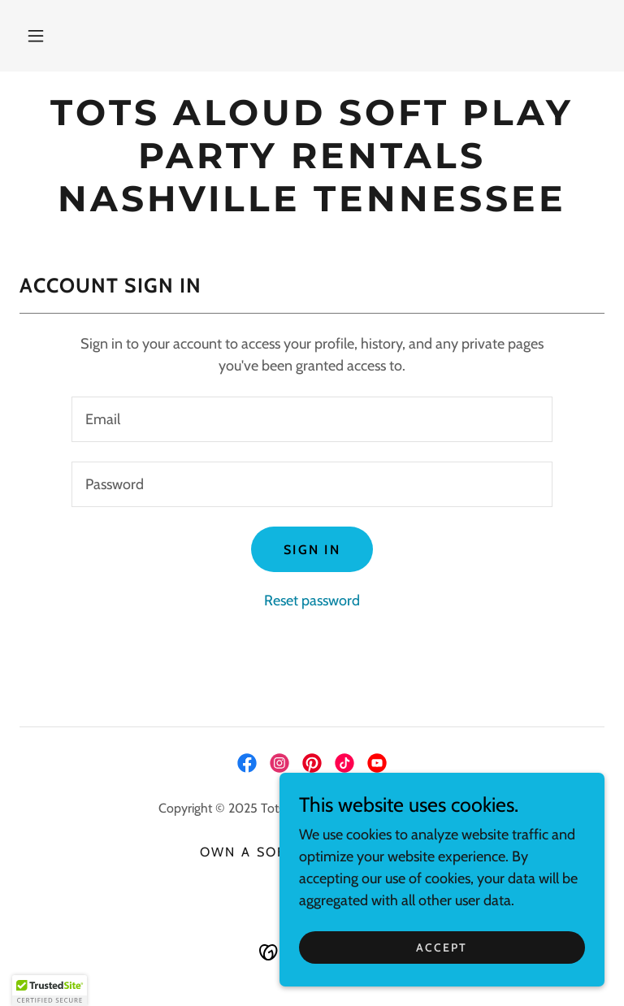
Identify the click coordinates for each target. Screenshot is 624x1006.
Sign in (312, 549)
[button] (36, 36)
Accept (441, 947)
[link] (312, 206)
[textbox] (312, 419)
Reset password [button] (312, 600)
